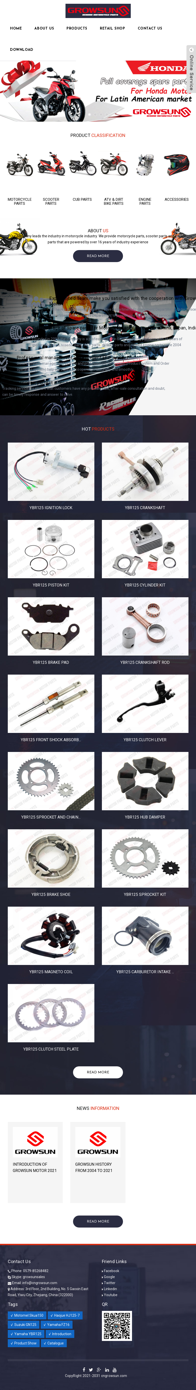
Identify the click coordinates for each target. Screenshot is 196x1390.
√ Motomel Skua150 (27, 1315)
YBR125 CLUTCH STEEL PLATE (51, 1049)
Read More (98, 256)
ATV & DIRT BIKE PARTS (113, 201)
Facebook (111, 1271)
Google (109, 1277)
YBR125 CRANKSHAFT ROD (145, 662)
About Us (44, 29)
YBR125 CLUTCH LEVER (145, 739)
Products (77, 29)
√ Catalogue (54, 1343)
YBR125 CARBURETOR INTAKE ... (145, 971)
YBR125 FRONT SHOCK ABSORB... (51, 739)
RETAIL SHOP (112, 29)
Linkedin (110, 1289)
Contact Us (150, 29)
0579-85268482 (35, 1271)
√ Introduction (60, 1334)
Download (21, 50)
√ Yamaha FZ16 (57, 1325)
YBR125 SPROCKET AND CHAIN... (51, 817)
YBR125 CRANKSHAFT (145, 507)
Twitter (109, 1283)
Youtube (110, 1295)
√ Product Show (24, 1343)
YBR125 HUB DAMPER (145, 817)
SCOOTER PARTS (51, 201)
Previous (8, 92)
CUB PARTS (82, 199)
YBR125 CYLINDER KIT (145, 585)
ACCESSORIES (177, 199)
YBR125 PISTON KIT (51, 585)
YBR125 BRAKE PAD (51, 662)
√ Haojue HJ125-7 (65, 1315)
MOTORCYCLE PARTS (20, 201)
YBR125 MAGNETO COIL (51, 971)
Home (16, 29)
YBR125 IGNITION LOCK (51, 507)
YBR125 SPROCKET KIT (145, 894)
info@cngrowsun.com (39, 1283)
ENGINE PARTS (145, 201)
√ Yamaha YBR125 (26, 1334)
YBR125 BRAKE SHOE (51, 894)
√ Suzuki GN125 (23, 1325)
